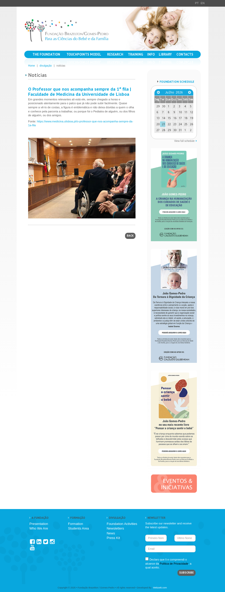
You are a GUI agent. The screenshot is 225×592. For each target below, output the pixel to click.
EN (203, 3)
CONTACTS (184, 54)
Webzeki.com (160, 587)
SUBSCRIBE (186, 572)
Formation (75, 524)
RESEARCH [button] (115, 54)
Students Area (78, 528)
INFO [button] (151, 54)
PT (197, 3)
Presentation (38, 524)
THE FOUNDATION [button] (46, 54)
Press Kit (113, 538)
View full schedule (184, 141)
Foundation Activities (122, 524)
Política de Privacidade (174, 563)
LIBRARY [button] (165, 54)
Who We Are (38, 528)
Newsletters (115, 528)
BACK (130, 235)
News (111, 533)
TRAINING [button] (135, 54)
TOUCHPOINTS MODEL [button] (83, 54)
